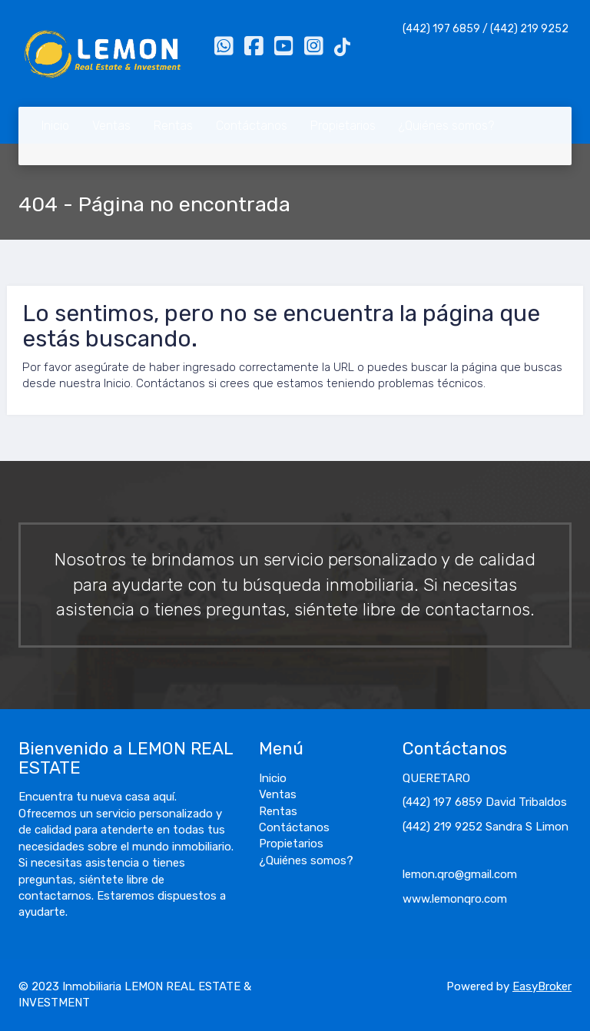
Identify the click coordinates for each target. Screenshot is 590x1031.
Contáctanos (251, 125)
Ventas (111, 125)
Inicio (55, 125)
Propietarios (343, 125)
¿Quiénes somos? (446, 125)
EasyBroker (542, 986)
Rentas (173, 125)
